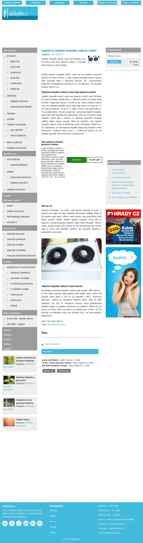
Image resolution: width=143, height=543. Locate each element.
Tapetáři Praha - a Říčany (109, 515)
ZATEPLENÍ (15, 300)
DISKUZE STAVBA (15, 245)
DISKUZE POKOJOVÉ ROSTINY (21, 256)
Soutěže (7, 196)
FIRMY (10, 206)
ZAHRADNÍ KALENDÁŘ (20, 107)
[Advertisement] (92, 26)
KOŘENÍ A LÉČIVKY (19, 101)
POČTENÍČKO (13, 159)
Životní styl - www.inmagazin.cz (111, 524)
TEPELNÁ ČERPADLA (20, 273)
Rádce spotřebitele (12, 313)
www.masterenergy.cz (56, 324)
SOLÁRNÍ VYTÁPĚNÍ (19, 278)
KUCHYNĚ (15, 67)
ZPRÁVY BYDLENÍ (15, 211)
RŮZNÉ (13, 306)
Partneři (7, 339)
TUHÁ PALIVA (16, 295)
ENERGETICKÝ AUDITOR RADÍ (21, 267)
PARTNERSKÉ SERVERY (18, 217)
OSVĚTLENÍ (15, 83)
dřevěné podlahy (113, 533)
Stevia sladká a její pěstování (124, 197)
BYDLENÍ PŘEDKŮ (18, 165)
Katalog (7, 344)
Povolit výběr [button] (94, 160)
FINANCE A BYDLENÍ (16, 148)
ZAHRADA (59, 3)
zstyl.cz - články (105, 519)
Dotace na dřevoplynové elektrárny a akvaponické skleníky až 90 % (123, 185)
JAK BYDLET (9, 50)
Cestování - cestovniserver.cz (111, 528)
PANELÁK (14, 89)
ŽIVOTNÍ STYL (10, 154)
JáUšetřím (102, 510)
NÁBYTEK (15, 61)
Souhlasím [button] (76, 160)
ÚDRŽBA (11, 113)
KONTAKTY (12, 222)
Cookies (7, 349)
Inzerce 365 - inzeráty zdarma (20, 318)
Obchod (7, 335)
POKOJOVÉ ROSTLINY (20, 177)
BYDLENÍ (35, 3)
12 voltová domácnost (121, 177)
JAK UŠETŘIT (16, 130)
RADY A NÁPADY (131, 3)
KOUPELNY (15, 72)
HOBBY (10, 172)
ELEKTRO (15, 78)
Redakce (7, 330)
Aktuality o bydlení (12, 200)
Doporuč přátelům (52, 344)
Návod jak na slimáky (121, 193)
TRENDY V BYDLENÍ (107, 3)
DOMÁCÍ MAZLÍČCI (19, 183)
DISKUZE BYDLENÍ (15, 234)
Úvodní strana (12, 3)
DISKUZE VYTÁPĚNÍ (16, 250)
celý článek (8, 367)
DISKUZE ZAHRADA (16, 239)
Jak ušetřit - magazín (16, 324)
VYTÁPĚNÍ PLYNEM (19, 289)
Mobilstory (102, 506)
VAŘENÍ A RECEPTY (16, 190)
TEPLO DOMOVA (18, 135)
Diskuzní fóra (9, 228)
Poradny (7, 262)
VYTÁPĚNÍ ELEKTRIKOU (21, 284)
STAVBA (83, 3)
